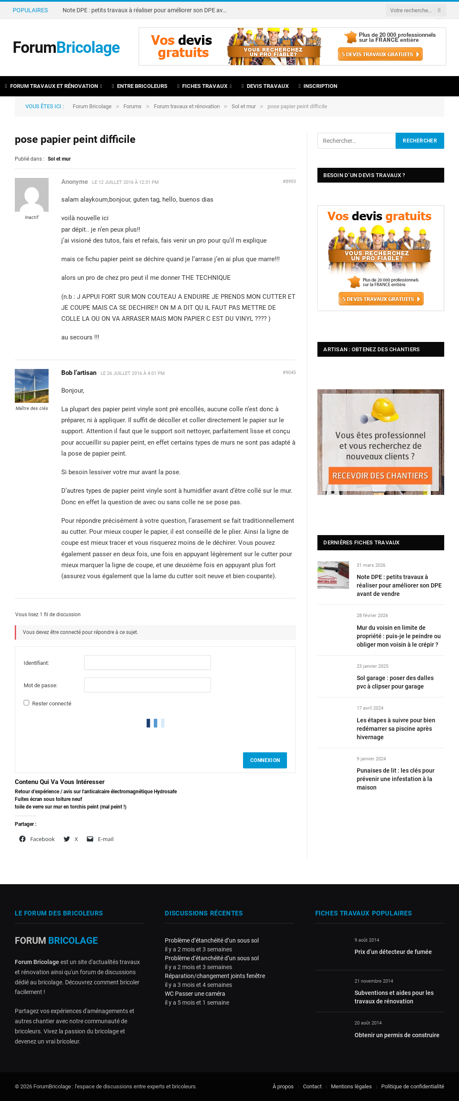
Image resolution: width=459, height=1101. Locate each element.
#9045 (289, 372)
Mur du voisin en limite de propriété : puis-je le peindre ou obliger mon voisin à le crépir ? (399, 636)
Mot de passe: (40, 685)
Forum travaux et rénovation (51, 86)
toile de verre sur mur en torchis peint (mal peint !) (70, 807)
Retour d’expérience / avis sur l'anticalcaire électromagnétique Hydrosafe (96, 792)
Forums (132, 106)
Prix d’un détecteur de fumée (393, 951)
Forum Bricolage (92, 106)
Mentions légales (351, 1086)
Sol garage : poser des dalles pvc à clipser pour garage (395, 682)
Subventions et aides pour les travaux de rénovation (394, 997)
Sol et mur (244, 106)
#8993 (289, 181)
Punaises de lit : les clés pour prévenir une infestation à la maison (395, 779)
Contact (312, 1086)
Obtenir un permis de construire (397, 1035)
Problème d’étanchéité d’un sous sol (212, 940)
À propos (283, 1086)
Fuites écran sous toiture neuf (48, 799)
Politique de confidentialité (412, 1086)
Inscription (318, 86)
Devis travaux (265, 86)
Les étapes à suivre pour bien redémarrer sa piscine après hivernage (396, 728)
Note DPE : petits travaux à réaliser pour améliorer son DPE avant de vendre (147, 10)
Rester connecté (51, 703)
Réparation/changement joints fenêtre (215, 976)
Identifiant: (36, 663)
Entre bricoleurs (139, 86)
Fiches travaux (203, 86)
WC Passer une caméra (195, 993)
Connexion (265, 760)
